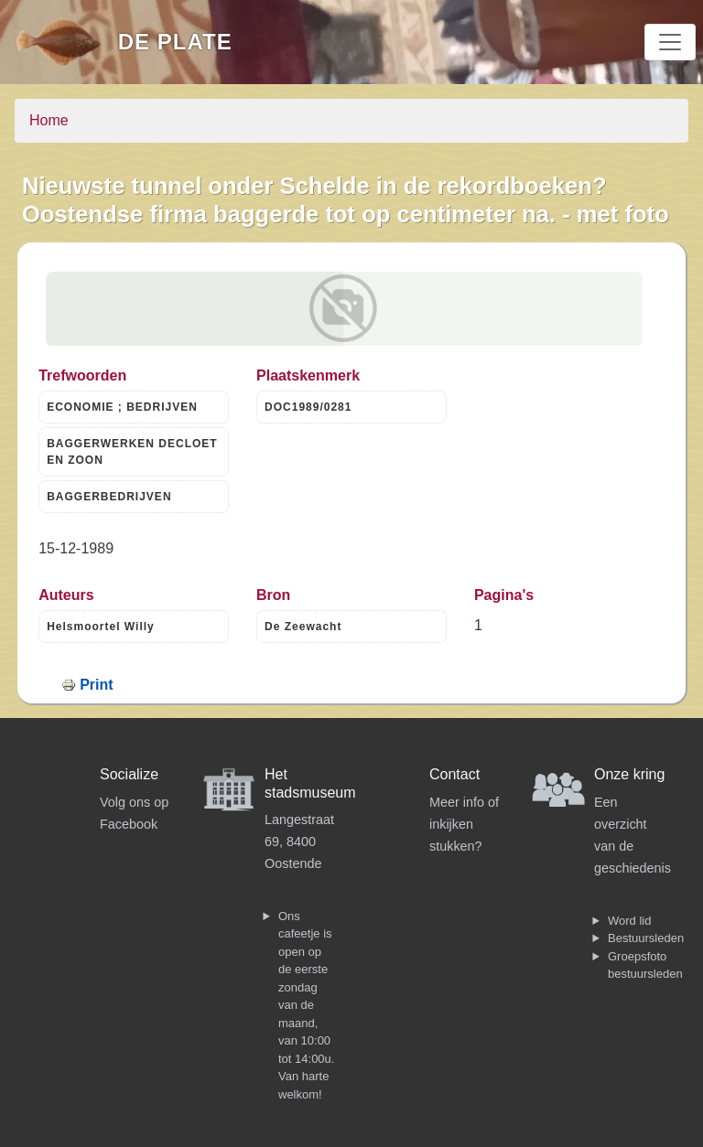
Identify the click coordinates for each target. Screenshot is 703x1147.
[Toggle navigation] (670, 42)
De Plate (175, 41)
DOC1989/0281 (308, 407)
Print (96, 684)
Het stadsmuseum (310, 782)
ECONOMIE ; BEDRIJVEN (122, 407)
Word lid (629, 920)
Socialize (129, 774)
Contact (454, 774)
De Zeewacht (303, 626)
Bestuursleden (646, 938)
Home (49, 120)
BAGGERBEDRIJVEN (109, 496)
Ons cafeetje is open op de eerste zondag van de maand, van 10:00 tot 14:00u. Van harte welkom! (306, 1005)
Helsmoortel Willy (101, 626)
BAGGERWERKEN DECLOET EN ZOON (132, 451)
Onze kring (629, 774)
